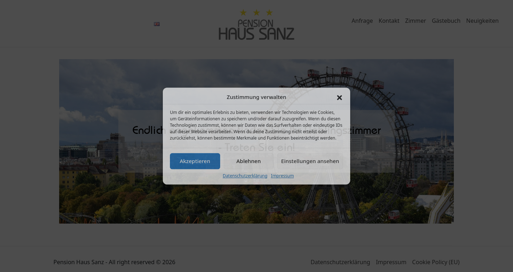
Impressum (282, 176)
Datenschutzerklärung (245, 176)
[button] (339, 97)
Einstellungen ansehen (310, 160)
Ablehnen (249, 160)
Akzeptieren (195, 160)
